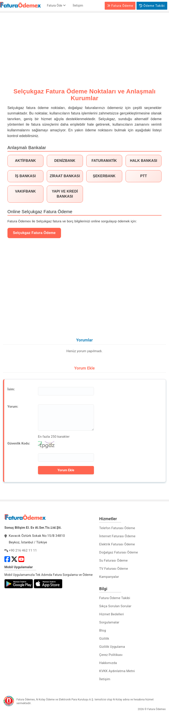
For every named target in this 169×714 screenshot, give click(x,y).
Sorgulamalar (109, 622)
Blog (102, 630)
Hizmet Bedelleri (111, 614)
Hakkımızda (108, 663)
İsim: (11, 389)
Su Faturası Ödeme (113, 560)
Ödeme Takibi (152, 5)
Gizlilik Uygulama (112, 647)
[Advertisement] (84, 46)
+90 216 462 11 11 (23, 550)
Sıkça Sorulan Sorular (115, 606)
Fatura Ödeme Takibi (114, 598)
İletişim (78, 5)
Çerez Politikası (110, 655)
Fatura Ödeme (120, 5)
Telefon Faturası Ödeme (117, 528)
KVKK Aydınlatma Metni (117, 671)
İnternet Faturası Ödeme (117, 536)
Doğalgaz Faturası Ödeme (118, 552)
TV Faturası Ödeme (113, 569)
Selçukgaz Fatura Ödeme (34, 233)
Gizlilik (104, 639)
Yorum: (12, 407)
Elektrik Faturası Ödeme (117, 544)
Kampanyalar (109, 577)
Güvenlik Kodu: (18, 443)
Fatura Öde (56, 5)
